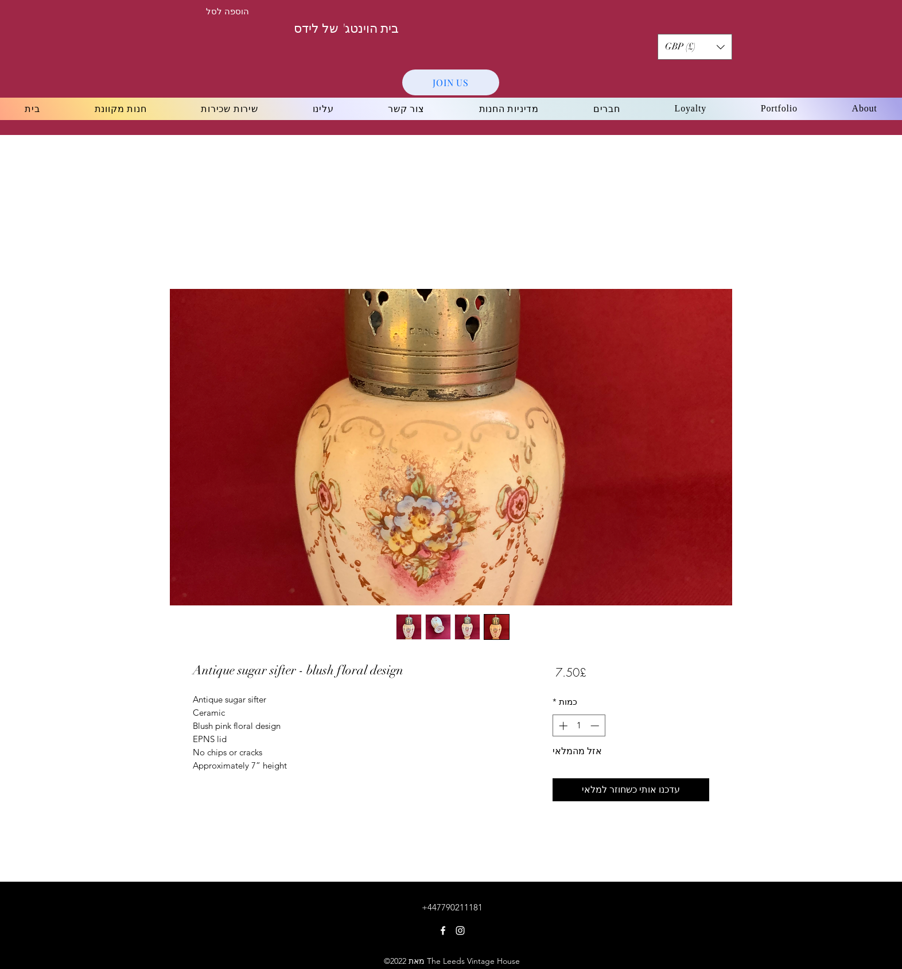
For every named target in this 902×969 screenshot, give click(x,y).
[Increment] (562, 725)
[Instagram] (460, 930)
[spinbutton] (578, 725)
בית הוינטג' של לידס (346, 28)
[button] (695, 47)
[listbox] (695, 47)
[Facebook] (443, 930)
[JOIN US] (450, 82)
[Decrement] (596, 725)
